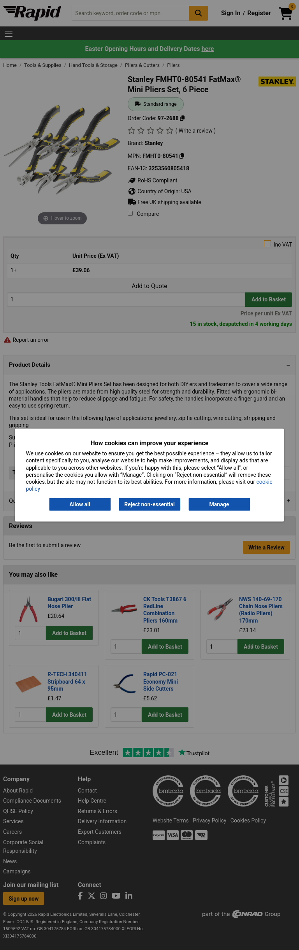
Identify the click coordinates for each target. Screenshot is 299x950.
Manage (219, 504)
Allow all (79, 504)
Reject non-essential (149, 504)
